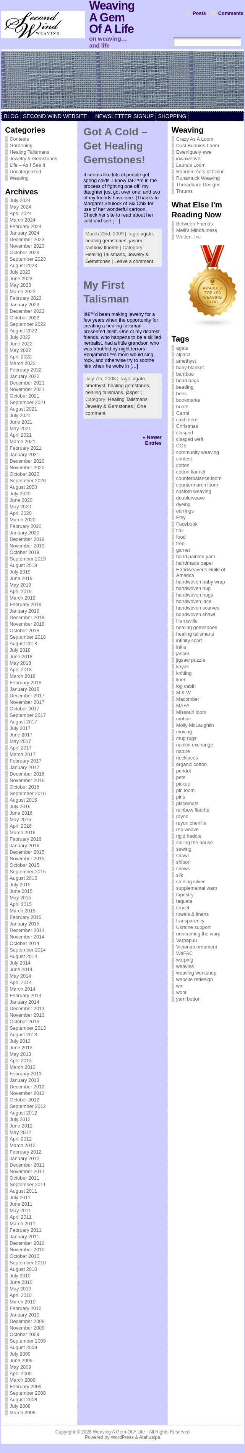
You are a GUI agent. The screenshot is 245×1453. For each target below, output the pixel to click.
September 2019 (28, 559)
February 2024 (25, 226)
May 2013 (20, 1054)
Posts (199, 13)
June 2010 (21, 1282)
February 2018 (25, 682)
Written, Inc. (189, 237)
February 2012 (25, 1152)
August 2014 (23, 956)
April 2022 (21, 357)
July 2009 (20, 1354)
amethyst (95, 385)
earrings (185, 511)
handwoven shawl (195, 614)
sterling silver (190, 881)
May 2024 (20, 207)
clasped (184, 433)
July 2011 (20, 1197)
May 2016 (20, 819)
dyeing (183, 504)
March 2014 (23, 989)
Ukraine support (193, 927)
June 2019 (21, 578)
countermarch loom (197, 485)
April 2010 (21, 1295)
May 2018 (20, 663)
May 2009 (20, 1367)
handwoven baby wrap (200, 582)
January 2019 (24, 611)
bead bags (187, 380)
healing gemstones (105, 240)
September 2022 (28, 324)
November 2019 (27, 546)
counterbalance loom (199, 478)
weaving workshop (196, 973)
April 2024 (21, 213)
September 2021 (28, 402)
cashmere (187, 419)
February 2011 (25, 1230)
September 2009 (28, 1341)
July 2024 (20, 200)
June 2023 (21, 278)
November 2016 (27, 780)
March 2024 (23, 220)
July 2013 (20, 1041)
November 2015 (27, 858)
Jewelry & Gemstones (33, 158)
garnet (183, 550)
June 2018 (21, 656)
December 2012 (27, 1087)
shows (183, 868)
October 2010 (24, 1256)
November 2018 (27, 624)
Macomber (187, 699)
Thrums (184, 191)
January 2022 (24, 376)
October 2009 (24, 1334)
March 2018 (23, 676)
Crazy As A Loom (194, 139)
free (180, 543)
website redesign (194, 979)
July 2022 (20, 337)
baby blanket (190, 367)
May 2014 (20, 976)
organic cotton (191, 764)
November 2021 (27, 389)
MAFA (183, 705)
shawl (182, 855)
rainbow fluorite (101, 247)
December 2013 (27, 1008)
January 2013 (24, 1080)
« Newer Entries (152, 440)
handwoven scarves (197, 608)
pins (180, 797)
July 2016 (20, 806)
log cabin (186, 686)
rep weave (187, 829)
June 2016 (21, 813)
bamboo (185, 374)
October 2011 (24, 1178)
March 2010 (23, 1302)
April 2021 (21, 435)
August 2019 (23, 565)
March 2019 (23, 598)
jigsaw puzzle (190, 660)
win (179, 986)
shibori (183, 862)
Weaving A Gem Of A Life (119, 1432)
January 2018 (24, 689)
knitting (184, 673)
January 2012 (24, 1158)
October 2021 (24, 396)
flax (180, 530)
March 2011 (23, 1223)
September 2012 (28, 1106)
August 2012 (23, 1113)
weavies (185, 966)
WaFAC (184, 953)
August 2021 (23, 409)
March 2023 (23, 291)
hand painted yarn (195, 556)
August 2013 (23, 1034)
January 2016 (24, 845)
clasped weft (189, 439)
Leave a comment (133, 261)
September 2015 (28, 871)
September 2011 (28, 1184)
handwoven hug (193, 588)
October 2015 (24, 865)
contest (184, 459)
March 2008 (23, 1412)
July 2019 (20, 572)
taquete (184, 901)
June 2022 (21, 344)
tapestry (185, 894)
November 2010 (27, 1249)
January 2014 (24, 1002)
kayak (182, 666)
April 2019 (21, 591)
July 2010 (20, 1276)
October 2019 (24, 552)
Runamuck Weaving (198, 178)
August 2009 (23, 1347)
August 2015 (23, 878)
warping (184, 960)
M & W (183, 692)
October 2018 (24, 630)
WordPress (122, 1437)
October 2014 (24, 943)
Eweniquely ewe (193, 152)
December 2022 (27, 311)
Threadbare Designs (198, 184)
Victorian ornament (196, 947)
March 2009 (23, 1380)
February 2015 (25, 917)
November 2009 (27, 1328)
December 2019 (27, 539)
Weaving (19, 178)
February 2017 (25, 761)
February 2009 (25, 1386)
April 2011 (21, 1217)
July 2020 (20, 493)
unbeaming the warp (198, 934)
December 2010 (27, 1243)
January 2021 (24, 454)
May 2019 (20, 585)
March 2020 (23, 520)
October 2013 (24, 1021)
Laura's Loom (191, 165)
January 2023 (24, 304)
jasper (135, 240)
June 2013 (21, 1047)
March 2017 (23, 754)
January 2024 (24, 233)
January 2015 (24, 924)
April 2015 (21, 904)
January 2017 (24, 767)
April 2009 (21, 1373)
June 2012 (21, 1126)
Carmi (182, 413)
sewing (183, 849)
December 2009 (27, 1321)
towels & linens (192, 914)
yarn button (188, 999)
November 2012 (27, 1093)
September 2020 (28, 480)
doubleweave (190, 498)
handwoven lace (194, 601)
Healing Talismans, (106, 254)
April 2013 (21, 1060)
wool (181, 992)
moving (184, 732)
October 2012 (24, 1100)
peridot (183, 771)
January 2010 (24, 1315)
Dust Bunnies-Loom (197, 145)
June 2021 (21, 422)
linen (181, 679)
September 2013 (28, 1028)
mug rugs (186, 738)
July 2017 (20, 728)
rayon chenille (191, 823)
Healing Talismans (29, 152)
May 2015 (20, 898)
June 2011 (21, 1204)
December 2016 (27, 774)
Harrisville (187, 621)
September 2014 (28, 950)
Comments (230, 13)
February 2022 (25, 370)
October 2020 (24, 474)
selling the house (194, 842)
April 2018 (21, 669)
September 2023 (28, 259)
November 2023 (27, 246)
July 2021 (20, 415)
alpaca (183, 354)
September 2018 (28, 637)
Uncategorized (25, 171)
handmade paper (194, 563)
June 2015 (21, 891)
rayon (182, 816)
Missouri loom (191, 712)
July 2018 (20, 650)
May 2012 (20, 1132)
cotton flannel (190, 472)
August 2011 (23, 1191)
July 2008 (20, 1406)
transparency (190, 921)
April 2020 (21, 513)
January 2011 (24, 1236)
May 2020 (20, 507)
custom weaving (193, 491)
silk (179, 875)
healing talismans (104, 392)
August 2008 (23, 1399)
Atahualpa (149, 1437)
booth (182, 406)
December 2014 (27, 930)
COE (181, 446)
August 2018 (23, 643)
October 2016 (24, 787)
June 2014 (21, 969)
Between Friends (194, 224)
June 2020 (21, 500)
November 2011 (27, 1171)
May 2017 (20, 741)
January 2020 (24, 533)
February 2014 (25, 995)
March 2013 (23, 1067)
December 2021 (27, 383)
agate (147, 234)
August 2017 (23, 722)
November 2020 (27, 467)
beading (185, 387)
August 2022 (23, 331)
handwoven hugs (194, 595)
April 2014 (21, 982)
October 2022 (24, 318)
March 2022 (23, 363)
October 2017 (24, 709)
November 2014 (27, 937)
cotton (183, 465)
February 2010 (25, 1308)
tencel (182, 908)
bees (181, 393)
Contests (19, 139)
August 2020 (23, 487)
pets (180, 777)
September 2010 (28, 1263)
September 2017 (28, 715)
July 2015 (20, 885)
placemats (187, 803)
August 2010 (23, 1269)
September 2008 (28, 1393)
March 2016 (23, 832)
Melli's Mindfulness (196, 230)
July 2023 (20, 272)
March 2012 (23, 1145)
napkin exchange (194, 745)
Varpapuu (186, 940)
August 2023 (23, 265)
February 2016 (25, 839)
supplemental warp (196, 888)
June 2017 (21, 735)
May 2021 (20, 428)
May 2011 (20, 1210)
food (181, 537)
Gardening (21, 145)
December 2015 (27, 852)
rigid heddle (188, 836)
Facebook (187, 524)
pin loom (185, 790)
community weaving (197, 452)
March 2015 (23, 911)
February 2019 (25, 604)
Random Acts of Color (200, 171)
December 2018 (27, 617)
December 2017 (27, 696)
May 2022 (20, 350)
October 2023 (24, 252)
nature (183, 751)
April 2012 (21, 1139)
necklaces (187, 758)
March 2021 (23, 441)
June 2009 (21, 1360)
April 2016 (21, 826)
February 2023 (25, 298)
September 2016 (28, 793)
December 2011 (27, 1165)
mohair (183, 719)
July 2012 (20, 1119)
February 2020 (25, 526)
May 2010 (20, 1289)
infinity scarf (189, 640)
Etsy (181, 517)
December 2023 (27, 239)
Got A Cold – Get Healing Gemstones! (115, 146)
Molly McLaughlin (195, 725)
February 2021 (25, 448)
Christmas (187, 426)
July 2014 (20, 963)
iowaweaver (189, 158)
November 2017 (27, 702)
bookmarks (188, 400)
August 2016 (23, 800)
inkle (181, 647)
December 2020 (27, 461)
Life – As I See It (27, 165)
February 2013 (25, 1074)
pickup (183, 784)
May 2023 (20, 285)
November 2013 (27, 1015)
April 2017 (21, 748)
